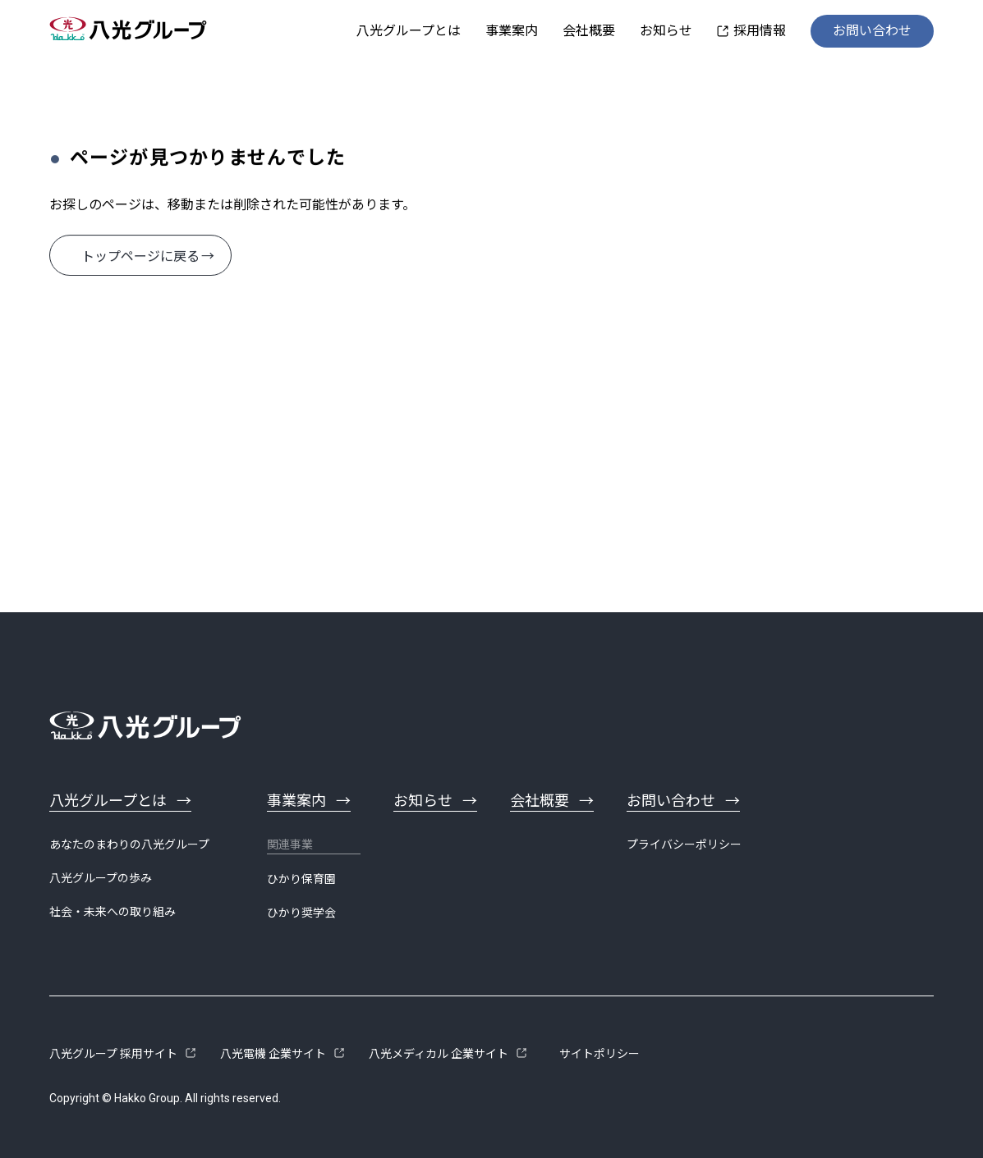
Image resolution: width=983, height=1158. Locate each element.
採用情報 (759, 31)
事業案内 (511, 31)
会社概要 (589, 31)
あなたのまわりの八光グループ (129, 844)
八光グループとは (408, 31)
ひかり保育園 (301, 879)
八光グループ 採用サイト (113, 1053)
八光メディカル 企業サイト (438, 1053)
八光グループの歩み (100, 878)
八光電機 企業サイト (273, 1053)
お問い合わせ (872, 31)
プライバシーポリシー (684, 844)
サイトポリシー (599, 1053)
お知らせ (666, 31)
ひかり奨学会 (301, 912)
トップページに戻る (140, 256)
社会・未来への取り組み (112, 911)
